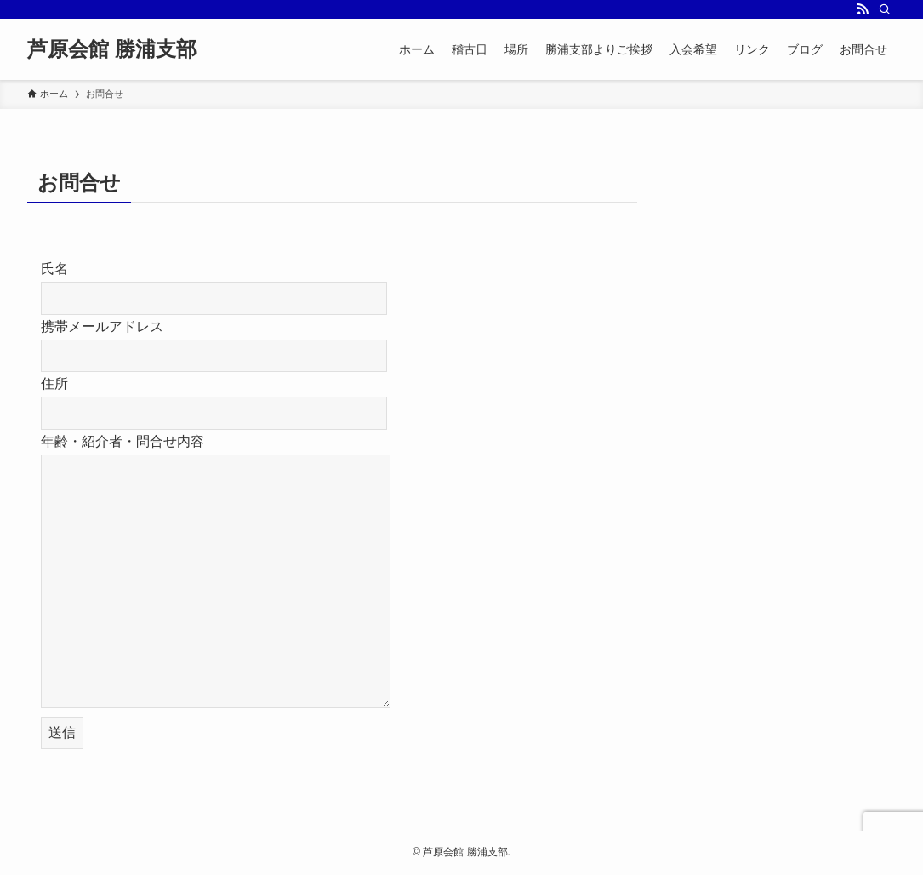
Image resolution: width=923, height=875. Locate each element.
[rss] (863, 9)
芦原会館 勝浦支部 (112, 49)
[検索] (885, 9)
